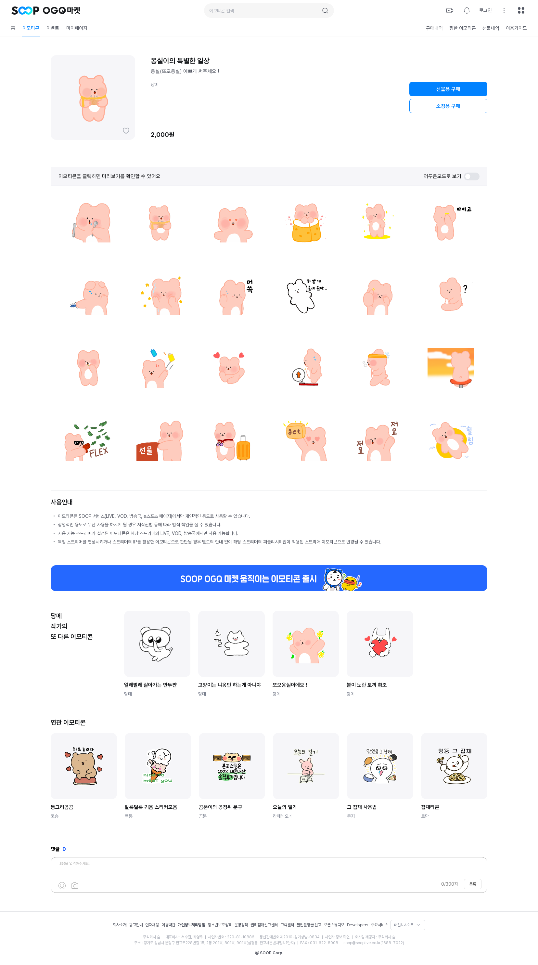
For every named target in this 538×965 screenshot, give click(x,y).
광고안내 (136, 924)
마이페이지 (76, 28)
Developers (357, 924)
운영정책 (241, 924)
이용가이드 (516, 28)
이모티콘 (30, 28)
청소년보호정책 (220, 924)
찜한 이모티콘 (462, 28)
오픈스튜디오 (334, 924)
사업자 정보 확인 (337, 937)
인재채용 (152, 924)
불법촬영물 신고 (309, 924)
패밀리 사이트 (404, 925)
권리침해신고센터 (264, 924)
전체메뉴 (521, 10)
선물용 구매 (448, 89)
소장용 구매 (448, 106)
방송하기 (449, 10)
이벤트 (52, 28)
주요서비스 (379, 924)
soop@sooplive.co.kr (361, 943)
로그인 (485, 10)
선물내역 (490, 28)
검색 (325, 11)
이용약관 (168, 924)
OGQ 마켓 (61, 10)
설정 (504, 10)
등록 (472, 884)
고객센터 (287, 924)
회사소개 (119, 924)
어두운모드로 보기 (452, 176)
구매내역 (434, 28)
